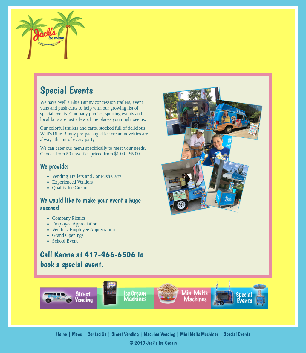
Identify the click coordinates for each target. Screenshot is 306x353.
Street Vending (125, 334)
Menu (77, 334)
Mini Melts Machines (199, 334)
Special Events (237, 334)
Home (61, 334)
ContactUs (97, 334)
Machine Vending (159, 334)
